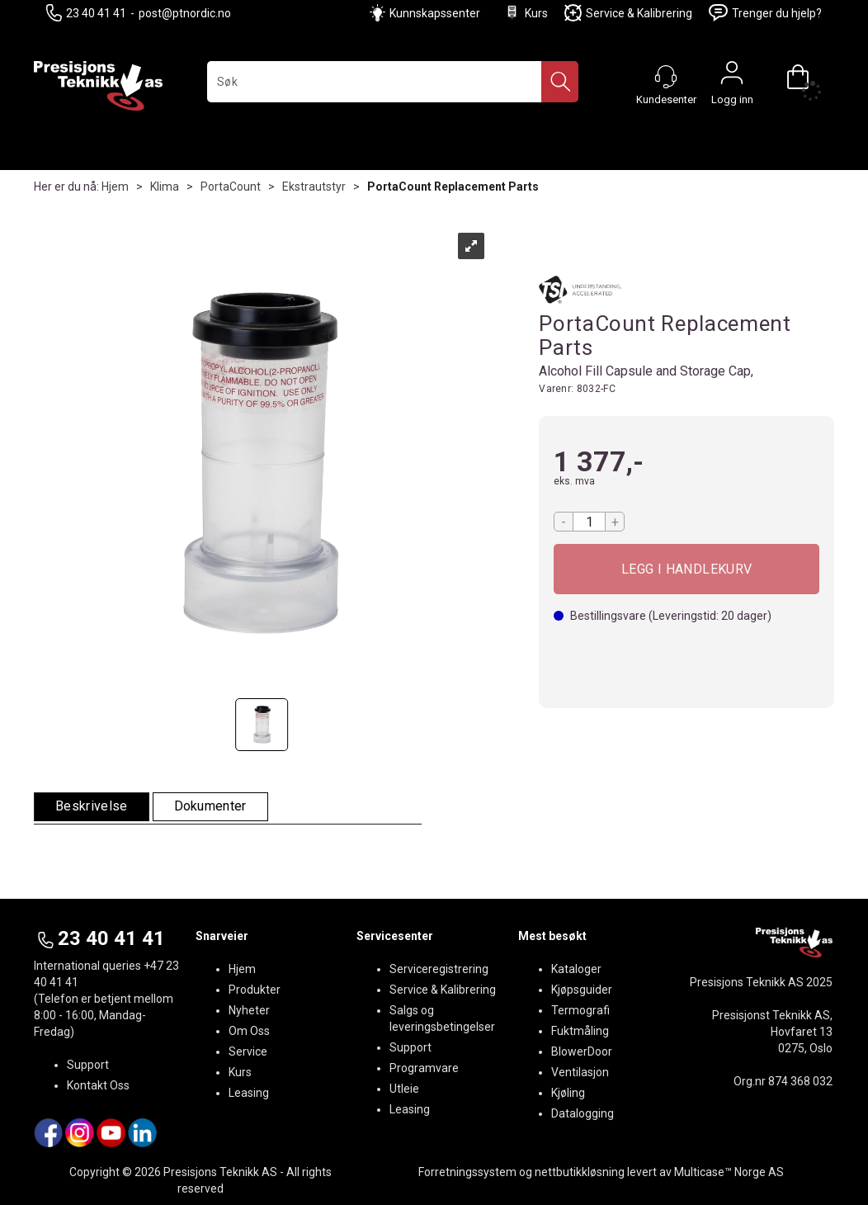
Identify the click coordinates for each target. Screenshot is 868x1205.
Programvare (424, 1068)
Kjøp (686, 569)
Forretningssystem (467, 1172)
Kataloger (576, 969)
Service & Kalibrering (628, 12)
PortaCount (230, 186)
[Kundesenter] (666, 76)
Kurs (525, 12)
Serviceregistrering (438, 969)
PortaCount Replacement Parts (453, 186)
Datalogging (582, 1113)
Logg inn (732, 76)
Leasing (249, 1092)
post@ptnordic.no (185, 13)
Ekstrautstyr (314, 186)
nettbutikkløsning (580, 1172)
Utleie (404, 1088)
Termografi (580, 1010)
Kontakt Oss (98, 1085)
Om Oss (249, 1030)
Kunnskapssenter (434, 13)
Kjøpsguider (581, 989)
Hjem (115, 186)
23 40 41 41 (86, 12)
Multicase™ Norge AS (729, 1172)
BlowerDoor (581, 1051)
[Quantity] (589, 522)
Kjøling (568, 1092)
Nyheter (249, 1010)
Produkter (255, 989)
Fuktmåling (580, 1030)
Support (88, 1064)
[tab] (91, 806)
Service (248, 1051)
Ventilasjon (580, 1072)
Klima (164, 186)
